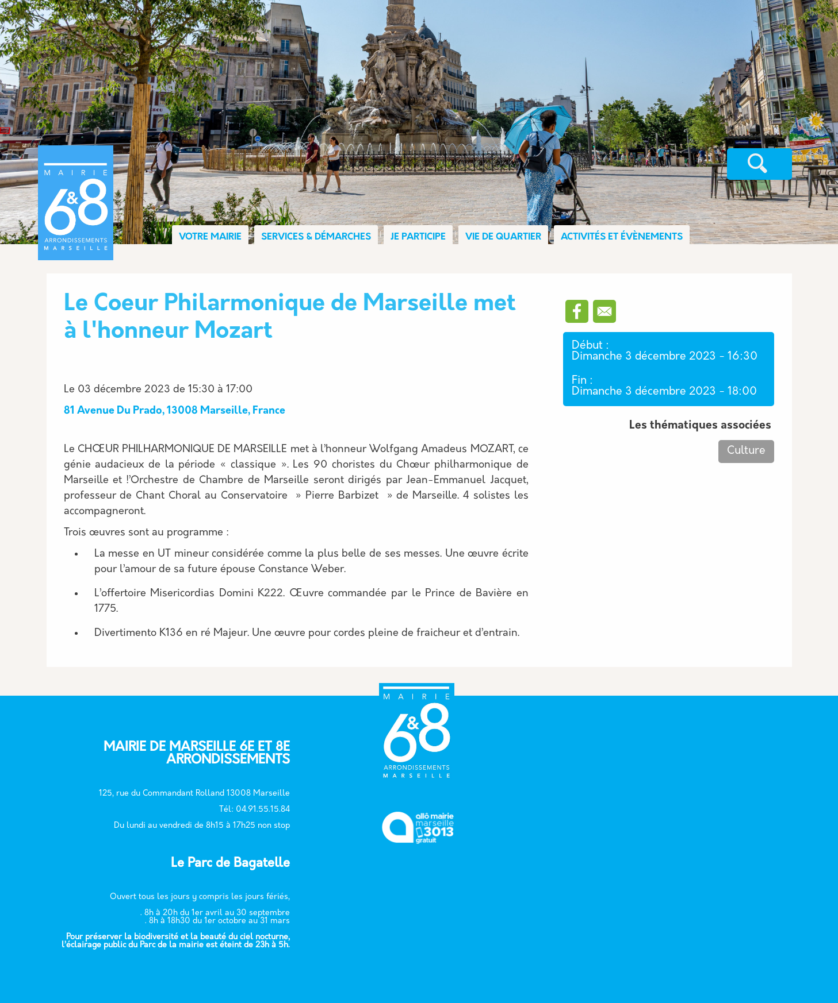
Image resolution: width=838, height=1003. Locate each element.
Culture (746, 451)
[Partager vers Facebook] (576, 311)
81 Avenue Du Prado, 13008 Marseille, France (174, 411)
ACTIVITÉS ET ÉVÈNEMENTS (622, 237)
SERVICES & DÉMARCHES (316, 237)
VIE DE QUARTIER (503, 237)
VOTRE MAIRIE (210, 237)
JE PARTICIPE (418, 237)
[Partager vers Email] (604, 311)
